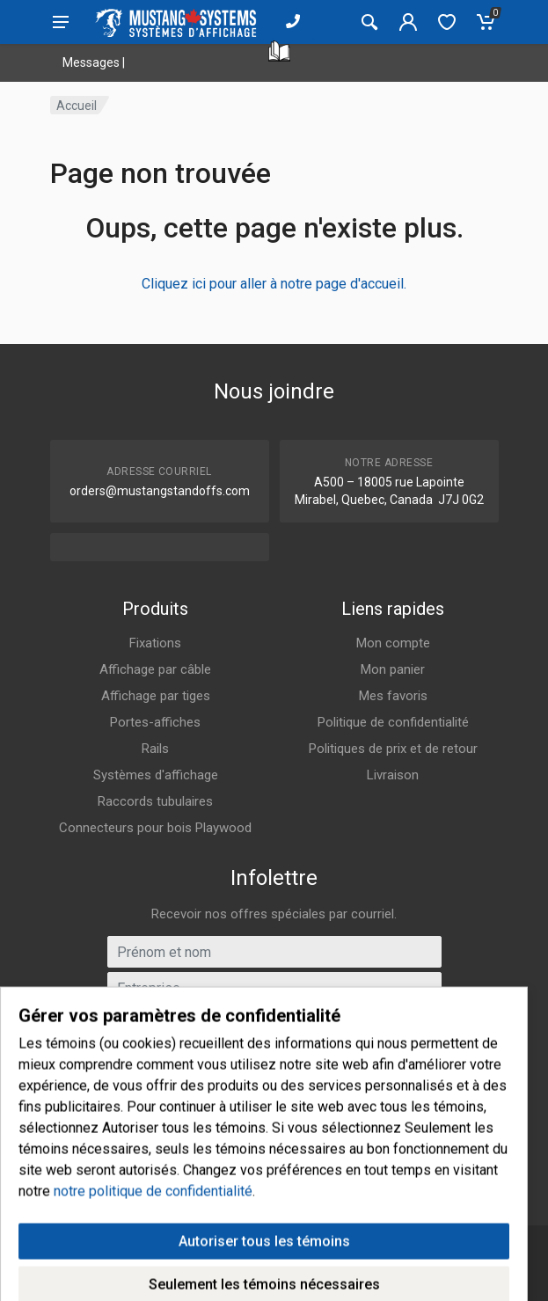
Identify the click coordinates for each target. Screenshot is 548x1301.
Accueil (76, 106)
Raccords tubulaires (155, 801)
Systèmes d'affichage (155, 775)
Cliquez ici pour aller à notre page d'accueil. (274, 283)
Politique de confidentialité (393, 722)
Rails (155, 748)
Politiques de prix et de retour (393, 748)
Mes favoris (393, 696)
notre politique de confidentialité (153, 1262)
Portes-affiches (155, 722)
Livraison (393, 775)
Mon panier (393, 669)
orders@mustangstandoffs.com (159, 491)
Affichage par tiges (155, 696)
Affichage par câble (155, 669)
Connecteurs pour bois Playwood (155, 828)
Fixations (155, 643)
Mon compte (393, 643)
